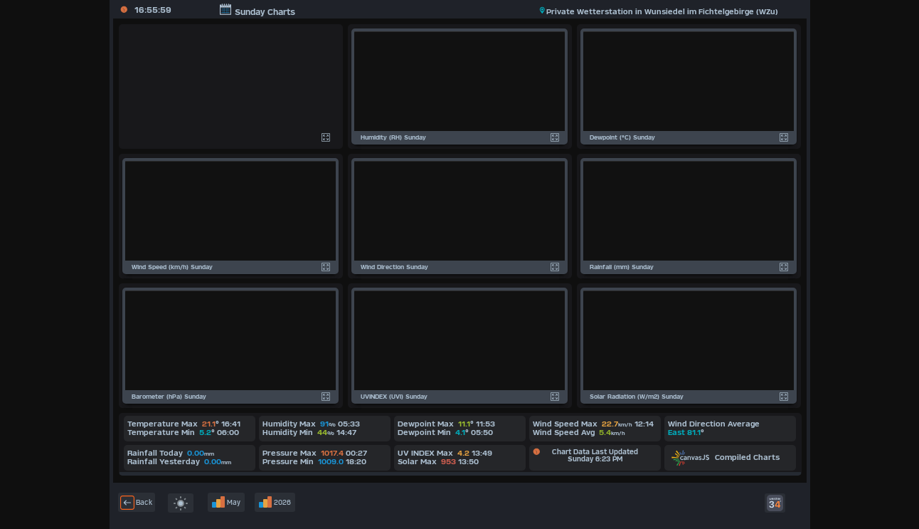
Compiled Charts (725, 457)
